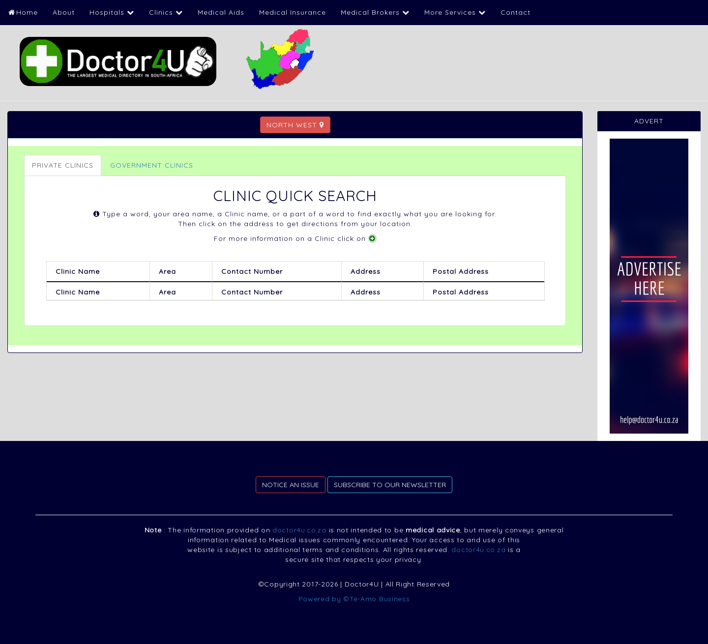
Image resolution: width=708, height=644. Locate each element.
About (64, 12)
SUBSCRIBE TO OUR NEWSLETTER (390, 484)
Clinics (166, 12)
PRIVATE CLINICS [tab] (62, 165)
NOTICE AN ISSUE (290, 484)
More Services (455, 12)
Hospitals (111, 12)
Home (22, 12)
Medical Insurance (292, 12)
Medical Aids (221, 12)
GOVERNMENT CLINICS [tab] (151, 165)
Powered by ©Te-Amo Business (354, 598)
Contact (516, 12)
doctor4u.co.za (299, 530)
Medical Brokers (375, 12)
